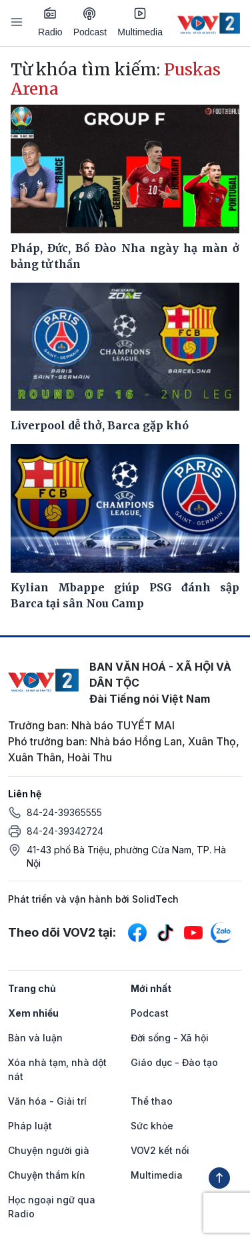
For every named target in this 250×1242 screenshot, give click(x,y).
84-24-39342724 (65, 831)
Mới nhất (151, 988)
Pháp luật (30, 1125)
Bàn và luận (35, 1037)
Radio (50, 22)
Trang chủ (32, 988)
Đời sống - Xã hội (170, 1037)
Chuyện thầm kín (46, 1175)
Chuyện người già (48, 1150)
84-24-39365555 (64, 812)
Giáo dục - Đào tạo (174, 1062)
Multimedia (140, 22)
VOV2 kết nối (160, 1150)
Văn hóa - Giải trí (47, 1101)
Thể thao (152, 1101)
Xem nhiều (33, 1013)
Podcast (90, 22)
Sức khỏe (152, 1125)
